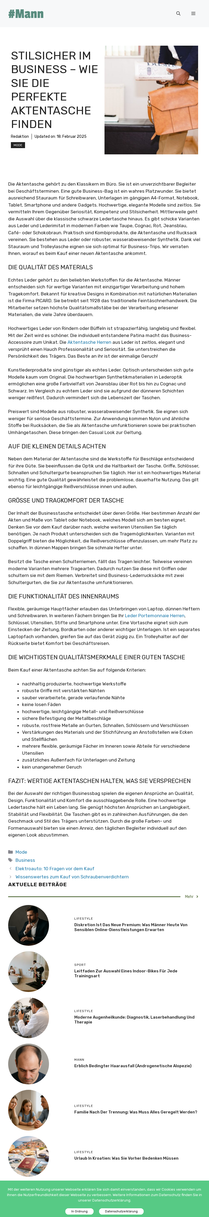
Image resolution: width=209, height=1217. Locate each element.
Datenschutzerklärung (121, 1211)
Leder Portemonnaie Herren (155, 615)
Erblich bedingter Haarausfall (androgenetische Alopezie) (133, 1065)
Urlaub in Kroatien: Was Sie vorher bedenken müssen (126, 1158)
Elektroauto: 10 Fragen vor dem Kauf (55, 868)
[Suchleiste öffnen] (178, 13)
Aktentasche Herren (89, 342)
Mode (18, 145)
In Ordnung (79, 1211)
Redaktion (20, 136)
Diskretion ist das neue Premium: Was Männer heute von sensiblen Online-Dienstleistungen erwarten (131, 927)
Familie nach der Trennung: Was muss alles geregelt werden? (135, 1112)
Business (25, 860)
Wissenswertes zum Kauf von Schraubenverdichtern (72, 876)
